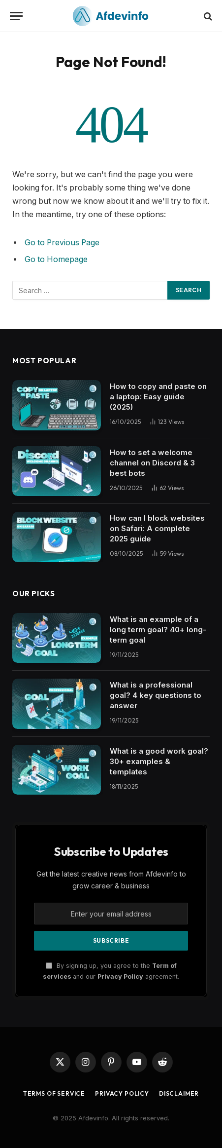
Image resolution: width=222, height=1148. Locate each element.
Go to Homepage (56, 259)
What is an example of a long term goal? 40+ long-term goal (158, 629)
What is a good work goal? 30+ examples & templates (159, 761)
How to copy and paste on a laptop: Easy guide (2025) (158, 397)
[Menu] (16, 16)
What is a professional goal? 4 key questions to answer (155, 695)
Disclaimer (179, 1093)
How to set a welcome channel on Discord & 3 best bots (152, 463)
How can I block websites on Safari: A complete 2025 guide (157, 528)
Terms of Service (54, 1093)
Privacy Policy (120, 976)
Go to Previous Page (62, 242)
